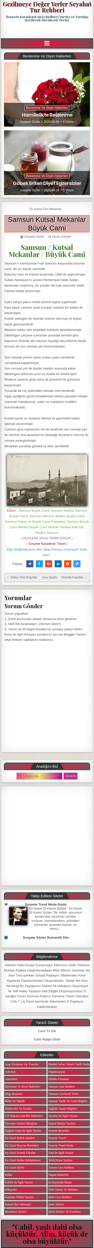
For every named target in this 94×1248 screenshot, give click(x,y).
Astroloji (10, 1072)
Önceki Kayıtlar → (74, 577)
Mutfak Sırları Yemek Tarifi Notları (69, 1064)
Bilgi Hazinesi (13, 1094)
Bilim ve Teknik (15, 1101)
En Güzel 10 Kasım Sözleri (47, 908)
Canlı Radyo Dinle (47, 1039)
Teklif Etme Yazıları (60, 1160)
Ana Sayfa (49, 577)
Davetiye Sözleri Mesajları (21, 1123)
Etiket (8, 1175)
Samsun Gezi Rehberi (61, 1086)
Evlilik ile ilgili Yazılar (19, 1182)
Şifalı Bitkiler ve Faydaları (64, 1211)
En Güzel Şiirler (15, 1167)
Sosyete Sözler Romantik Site (46, 937)
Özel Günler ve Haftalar (63, 1189)
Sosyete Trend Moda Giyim (46, 904)
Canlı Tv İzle (47, 1031)
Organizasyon (56, 1072)
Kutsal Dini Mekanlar (48, 209)
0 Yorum (68, 121)
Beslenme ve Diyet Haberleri (47, 108)
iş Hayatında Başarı (60, 1182)
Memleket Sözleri (16, 1211)
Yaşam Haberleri (58, 1175)
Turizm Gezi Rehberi (61, 1167)
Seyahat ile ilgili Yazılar (63, 1116)
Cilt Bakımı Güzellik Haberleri (23, 1116)
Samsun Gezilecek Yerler (63, 1094)
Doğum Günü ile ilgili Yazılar (23, 1130)
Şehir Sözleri (56, 1204)
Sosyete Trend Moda (60, 1145)
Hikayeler (11, 1189)
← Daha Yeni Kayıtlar (22, 577)
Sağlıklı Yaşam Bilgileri (62, 1108)
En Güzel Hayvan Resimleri (22, 1145)
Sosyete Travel (57, 1138)
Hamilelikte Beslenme (47, 114)
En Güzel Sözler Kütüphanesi (23, 1160)
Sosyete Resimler (58, 1130)
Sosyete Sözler (30, 121)
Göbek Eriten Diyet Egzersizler (47, 183)
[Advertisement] (47, 30)
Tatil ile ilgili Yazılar (60, 1152)
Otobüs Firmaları (58, 1079)
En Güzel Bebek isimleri (20, 1138)
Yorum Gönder (61, 236)
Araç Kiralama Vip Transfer (22, 1064)
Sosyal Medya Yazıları (61, 1123)
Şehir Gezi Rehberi (59, 1197)
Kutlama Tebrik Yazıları (19, 1197)
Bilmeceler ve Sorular (18, 1108)
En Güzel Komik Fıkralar (20, 1152)
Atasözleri (11, 1079)
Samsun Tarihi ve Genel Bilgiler (67, 1101)
